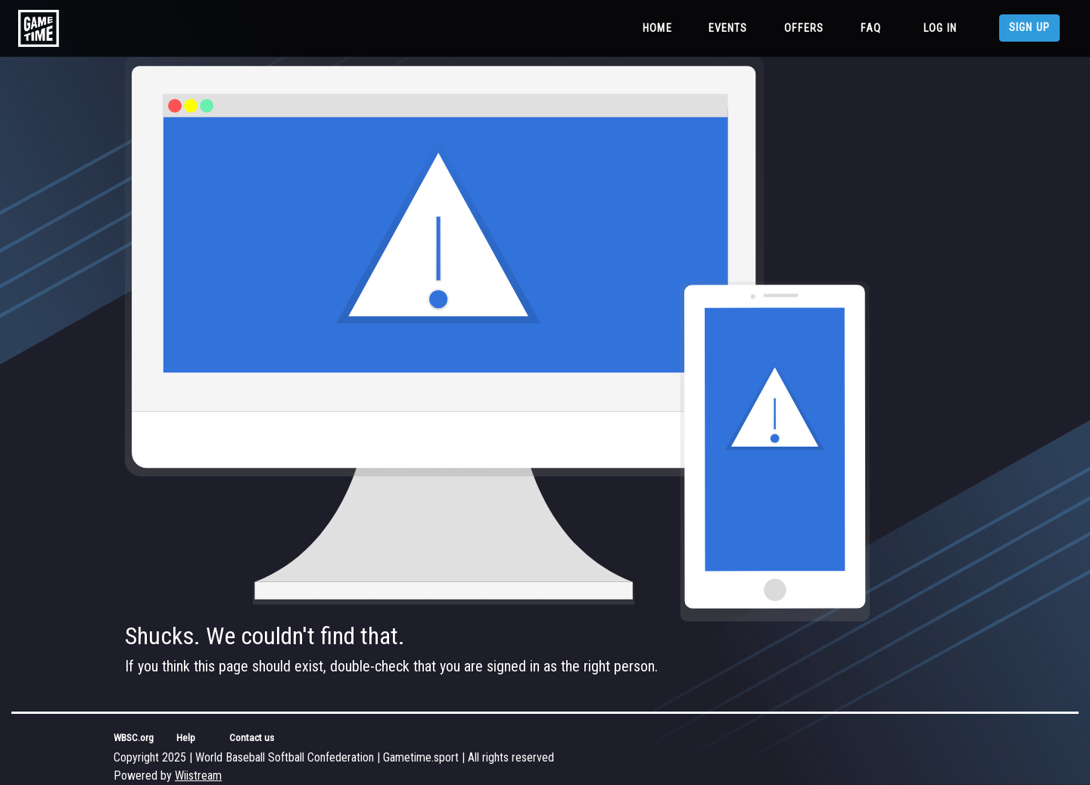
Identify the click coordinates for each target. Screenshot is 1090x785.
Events (728, 28)
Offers (804, 28)
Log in (940, 28)
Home (660, 27)
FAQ (871, 28)
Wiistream (198, 775)
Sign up (1029, 27)
